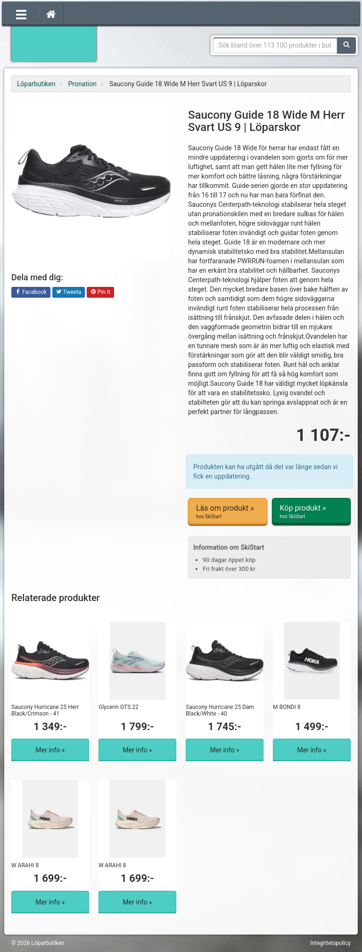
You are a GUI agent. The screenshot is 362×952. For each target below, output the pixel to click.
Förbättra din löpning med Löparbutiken (53, 42)
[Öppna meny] (21, 13)
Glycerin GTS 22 (119, 707)
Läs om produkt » (227, 512)
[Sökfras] (275, 45)
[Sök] (346, 45)
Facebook (31, 292)
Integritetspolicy (330, 943)
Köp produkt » (311, 512)
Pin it (100, 292)
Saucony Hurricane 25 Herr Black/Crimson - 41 (45, 710)
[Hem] (51, 13)
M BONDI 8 (287, 707)
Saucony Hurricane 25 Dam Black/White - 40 (220, 710)
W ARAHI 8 (25, 865)
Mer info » (50, 750)
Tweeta (69, 292)
